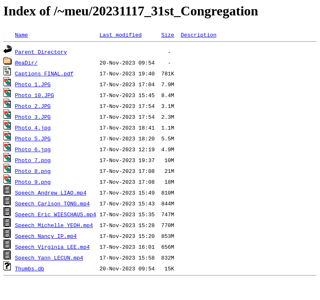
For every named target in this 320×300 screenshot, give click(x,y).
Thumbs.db (29, 268)
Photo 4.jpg (33, 127)
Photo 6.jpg (33, 149)
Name (21, 34)
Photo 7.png (33, 160)
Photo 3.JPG (33, 116)
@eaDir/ (26, 62)
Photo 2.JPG (33, 106)
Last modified (121, 34)
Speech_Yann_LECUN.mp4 (49, 257)
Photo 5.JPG (33, 138)
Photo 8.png (33, 171)
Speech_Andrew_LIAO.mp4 (51, 192)
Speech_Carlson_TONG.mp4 (52, 203)
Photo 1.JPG (33, 84)
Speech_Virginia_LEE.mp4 (52, 246)
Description (199, 34)
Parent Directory (41, 51)
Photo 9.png (33, 181)
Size (167, 34)
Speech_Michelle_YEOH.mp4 (54, 225)
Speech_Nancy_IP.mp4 (46, 236)
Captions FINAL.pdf (44, 73)
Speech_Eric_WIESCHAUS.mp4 (55, 214)
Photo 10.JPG (34, 95)
